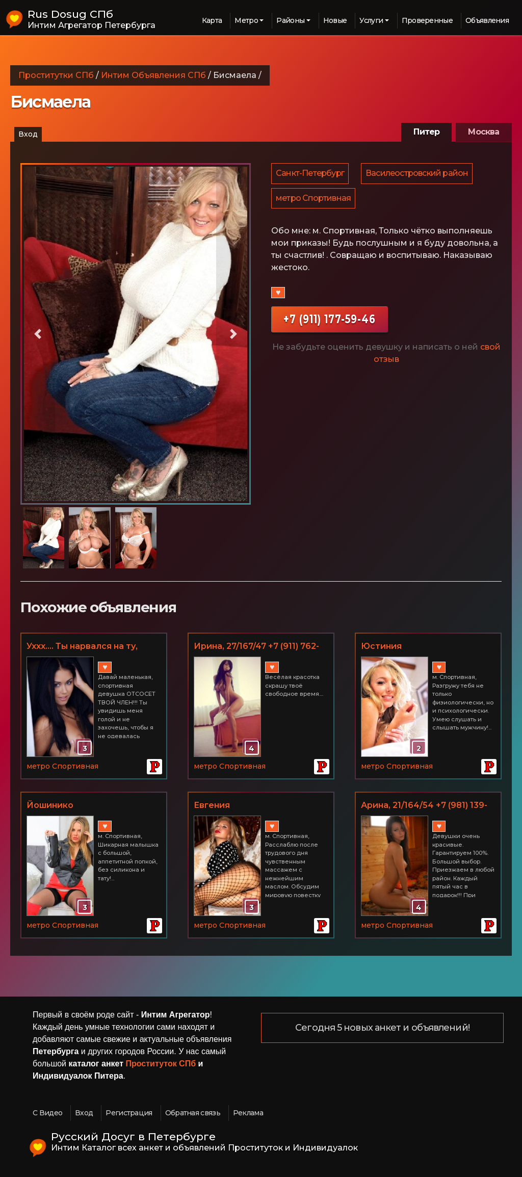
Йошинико (50, 805)
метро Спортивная (313, 200)
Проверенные (427, 20)
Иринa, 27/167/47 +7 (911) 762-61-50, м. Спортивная (256, 646)
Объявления (487, 20)
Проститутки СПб (56, 75)
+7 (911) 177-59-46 (329, 322)
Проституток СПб (161, 1063)
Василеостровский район (418, 174)
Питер (426, 132)
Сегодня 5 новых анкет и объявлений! (382, 1028)
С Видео (47, 1112)
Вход (28, 134)
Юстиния (381, 646)
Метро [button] (246, 20)
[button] (37, 334)
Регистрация (129, 1112)
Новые (335, 20)
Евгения (212, 805)
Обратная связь (192, 1112)
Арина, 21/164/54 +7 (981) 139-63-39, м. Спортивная (424, 806)
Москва (483, 132)
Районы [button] (290, 20)
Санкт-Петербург (310, 174)
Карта (212, 20)
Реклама (248, 1112)
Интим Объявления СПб (153, 75)
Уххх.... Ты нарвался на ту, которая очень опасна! (82, 646)
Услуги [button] (371, 20)
